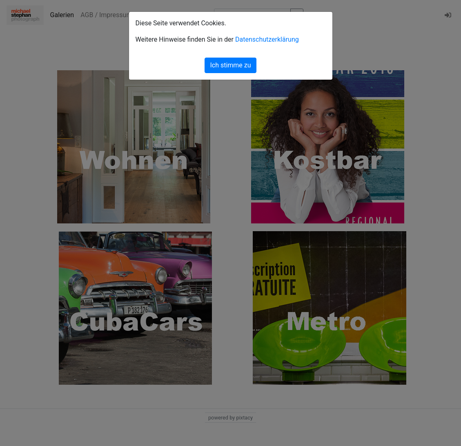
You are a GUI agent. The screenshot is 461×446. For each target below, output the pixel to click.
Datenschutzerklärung (267, 39)
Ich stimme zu (230, 65)
